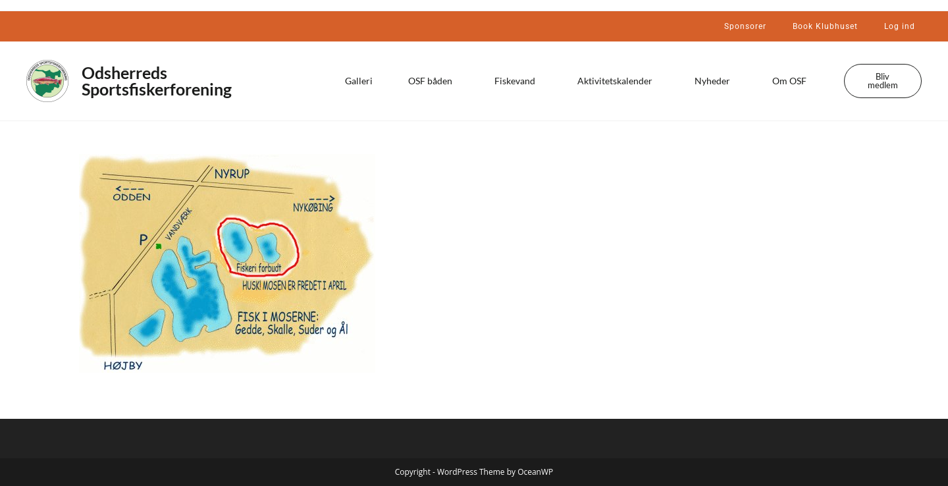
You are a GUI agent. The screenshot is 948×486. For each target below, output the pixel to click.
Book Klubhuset (825, 26)
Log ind (899, 26)
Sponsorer (745, 26)
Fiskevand (518, 81)
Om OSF (792, 81)
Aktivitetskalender (618, 81)
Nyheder (716, 81)
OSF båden (433, 81)
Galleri (359, 80)
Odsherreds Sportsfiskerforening (157, 81)
